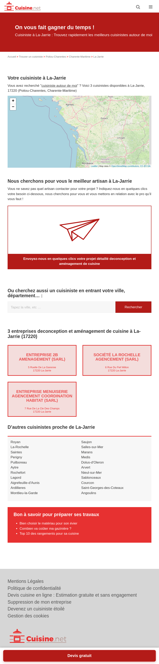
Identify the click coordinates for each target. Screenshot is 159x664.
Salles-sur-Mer (92, 447)
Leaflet (94, 166)
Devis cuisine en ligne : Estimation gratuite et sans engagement (72, 595)
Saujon (86, 442)
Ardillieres (18, 488)
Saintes (16, 452)
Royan (15, 442)
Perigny (16, 457)
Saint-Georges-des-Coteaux (102, 488)
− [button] (13, 107)
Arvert (85, 467)
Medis (85, 457)
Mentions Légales (26, 581)
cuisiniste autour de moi (59, 86)
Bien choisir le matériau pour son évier (48, 523)
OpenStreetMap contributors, (125, 166)
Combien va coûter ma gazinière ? (45, 528)
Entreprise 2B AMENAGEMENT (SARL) (42, 356)
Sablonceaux (91, 478)
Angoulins (88, 493)
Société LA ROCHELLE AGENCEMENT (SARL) (116, 356)
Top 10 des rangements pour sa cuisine (49, 533)
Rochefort (18, 472)
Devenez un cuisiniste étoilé (36, 608)
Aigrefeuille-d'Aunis (25, 483)
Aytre (14, 467)
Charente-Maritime (79, 56)
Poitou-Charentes (56, 56)
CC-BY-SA (145, 166)
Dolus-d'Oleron (92, 462)
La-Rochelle (20, 447)
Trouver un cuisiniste (31, 56)
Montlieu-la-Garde (24, 493)
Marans (87, 452)
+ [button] (13, 101)
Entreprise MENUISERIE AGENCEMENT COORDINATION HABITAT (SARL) (42, 395)
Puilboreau (19, 462)
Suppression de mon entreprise (40, 602)
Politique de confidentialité (34, 588)
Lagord (16, 478)
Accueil (12, 56)
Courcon (87, 483)
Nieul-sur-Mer (91, 472)
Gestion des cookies (28, 615)
